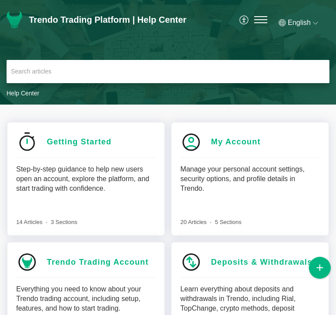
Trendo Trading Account (98, 262)
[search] (168, 71)
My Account (235, 141)
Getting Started (79, 141)
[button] (244, 20)
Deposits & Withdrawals (261, 262)
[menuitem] (244, 20)
